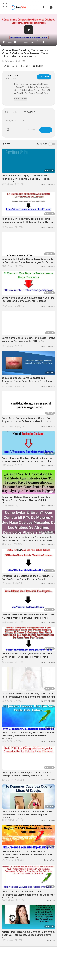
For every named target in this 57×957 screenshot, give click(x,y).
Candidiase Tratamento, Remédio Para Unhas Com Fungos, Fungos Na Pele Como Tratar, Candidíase (27, 657)
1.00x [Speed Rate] (32, 42)
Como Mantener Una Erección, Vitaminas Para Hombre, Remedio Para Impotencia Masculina (27, 460)
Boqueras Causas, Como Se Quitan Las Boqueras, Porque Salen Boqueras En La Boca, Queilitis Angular (27, 381)
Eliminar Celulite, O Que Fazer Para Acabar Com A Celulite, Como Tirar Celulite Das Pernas (28, 616)
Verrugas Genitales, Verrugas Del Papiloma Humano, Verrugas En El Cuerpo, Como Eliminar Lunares (28, 222)
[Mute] (42, 41)
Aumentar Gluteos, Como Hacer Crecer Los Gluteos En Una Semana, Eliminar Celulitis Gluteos (26, 500)
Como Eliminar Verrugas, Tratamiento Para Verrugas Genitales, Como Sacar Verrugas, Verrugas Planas (26, 179)
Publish (46, 130)
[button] (51, 7)
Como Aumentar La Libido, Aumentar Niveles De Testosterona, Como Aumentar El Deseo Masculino (28, 301)
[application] (28, 30)
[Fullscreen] (52, 41)
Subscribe (44, 76)
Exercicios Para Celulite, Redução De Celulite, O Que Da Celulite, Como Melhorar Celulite (28, 577)
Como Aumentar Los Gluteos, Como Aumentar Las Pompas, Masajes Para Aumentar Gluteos (27, 539)
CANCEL (31, 130)
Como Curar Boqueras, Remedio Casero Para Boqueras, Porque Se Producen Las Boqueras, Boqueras (27, 421)
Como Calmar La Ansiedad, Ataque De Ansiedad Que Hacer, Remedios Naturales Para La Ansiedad (28, 735)
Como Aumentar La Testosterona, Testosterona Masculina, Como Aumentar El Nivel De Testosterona (28, 341)
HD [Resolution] (48, 42)
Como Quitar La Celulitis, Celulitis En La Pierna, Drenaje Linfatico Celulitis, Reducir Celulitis (27, 774)
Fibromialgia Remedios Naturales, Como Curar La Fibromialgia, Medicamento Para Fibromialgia (28, 695)
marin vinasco (13, 75)
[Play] (3, 41)
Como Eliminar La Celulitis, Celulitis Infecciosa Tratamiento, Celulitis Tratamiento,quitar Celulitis (27, 814)
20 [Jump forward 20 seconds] (37, 42)
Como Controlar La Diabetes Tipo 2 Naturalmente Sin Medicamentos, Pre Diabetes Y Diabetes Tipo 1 (28, 895)
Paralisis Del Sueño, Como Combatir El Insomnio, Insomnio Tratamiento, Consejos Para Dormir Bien (28, 935)
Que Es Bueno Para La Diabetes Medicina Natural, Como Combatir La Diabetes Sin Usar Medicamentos (27, 854)
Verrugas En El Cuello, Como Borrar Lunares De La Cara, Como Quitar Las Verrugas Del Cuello (27, 260)
